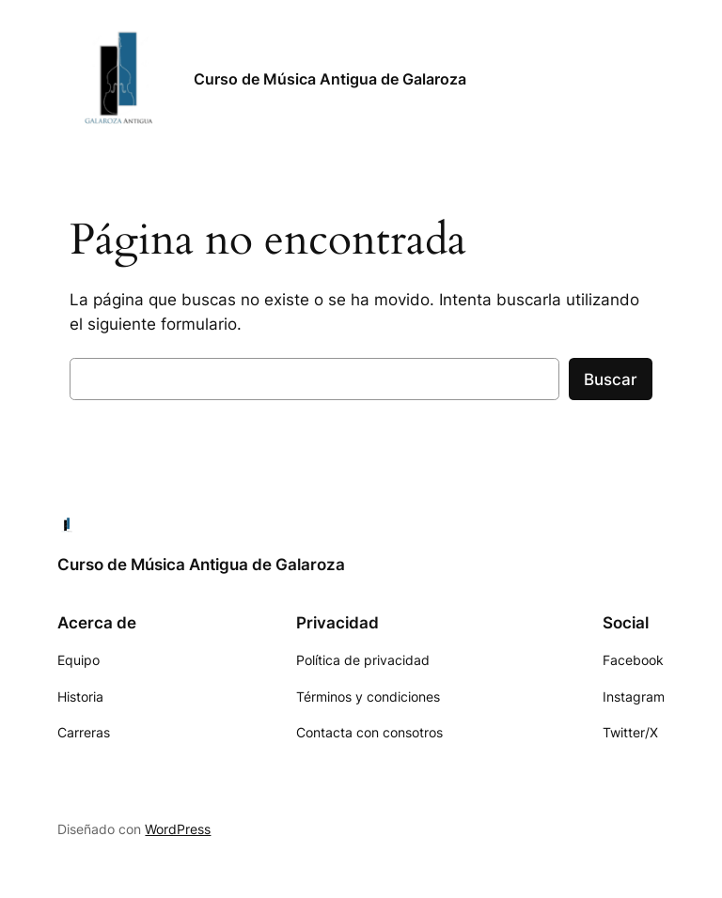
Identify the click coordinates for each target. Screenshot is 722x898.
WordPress (178, 829)
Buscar (610, 379)
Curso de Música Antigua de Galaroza (330, 79)
